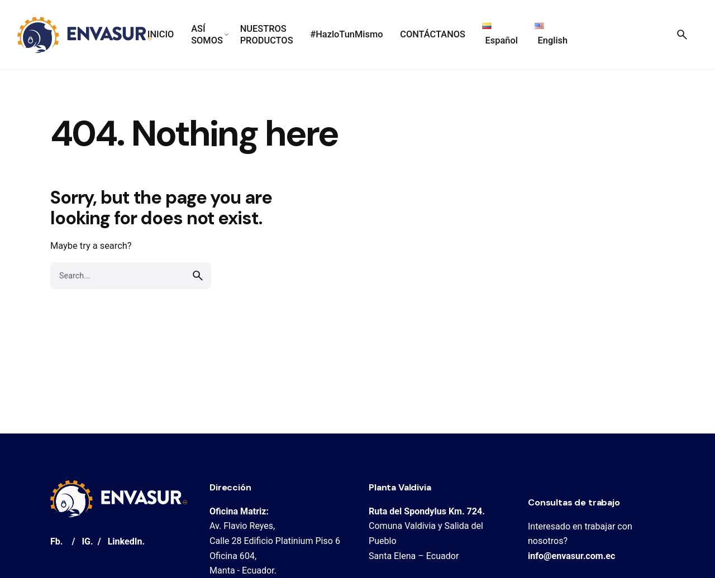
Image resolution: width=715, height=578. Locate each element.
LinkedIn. (126, 541)
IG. (87, 541)
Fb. (56, 541)
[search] (197, 275)
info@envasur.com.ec (571, 556)
